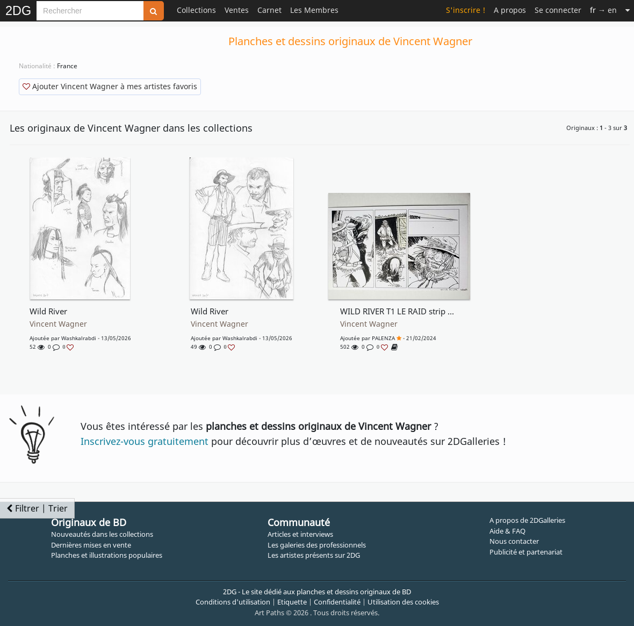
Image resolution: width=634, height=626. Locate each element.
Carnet (269, 10)
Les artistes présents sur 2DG (314, 555)
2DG (18, 11)
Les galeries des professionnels (317, 545)
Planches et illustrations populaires (106, 555)
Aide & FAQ (507, 531)
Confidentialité (337, 602)
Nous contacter (514, 541)
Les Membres (314, 10)
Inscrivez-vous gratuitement (144, 441)
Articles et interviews (300, 534)
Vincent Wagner (58, 324)
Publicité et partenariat (526, 552)
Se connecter (558, 10)
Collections (196, 10)
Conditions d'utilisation (233, 602)
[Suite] (627, 10)
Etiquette (292, 602)
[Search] (90, 10)
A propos (510, 10)
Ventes (237, 10)
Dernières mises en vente (91, 545)
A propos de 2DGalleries (527, 520)
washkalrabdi (78, 338)
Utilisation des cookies (403, 602)
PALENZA (383, 338)
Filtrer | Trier (37, 508)
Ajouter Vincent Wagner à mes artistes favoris (110, 86)
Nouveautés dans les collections (102, 534)
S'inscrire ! (465, 10)
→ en (603, 10)
